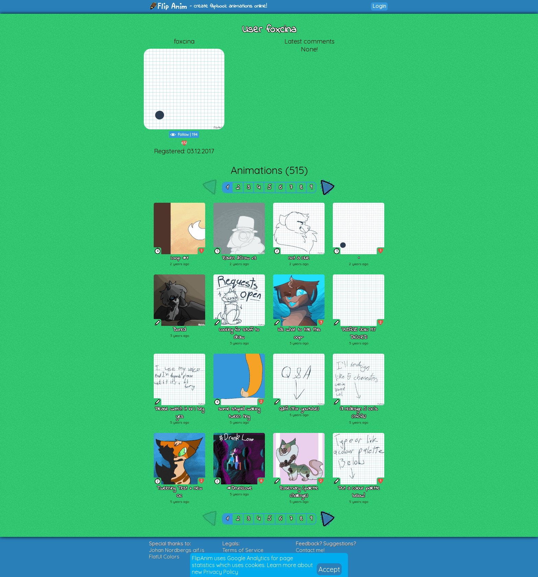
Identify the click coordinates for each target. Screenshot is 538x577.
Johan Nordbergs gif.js (176, 550)
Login (379, 6)
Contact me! (310, 550)
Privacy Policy (220, 571)
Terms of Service (243, 550)
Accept (329, 569)
